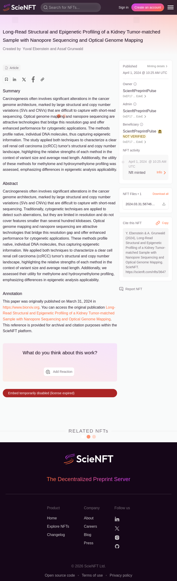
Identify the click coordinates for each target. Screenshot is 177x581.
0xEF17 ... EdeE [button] (133, 96)
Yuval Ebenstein (36, 49)
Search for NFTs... (64, 7)
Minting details (157, 66)
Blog (87, 535)
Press (88, 543)
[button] (145, 204)
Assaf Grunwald (70, 49)
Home (52, 518)
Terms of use (92, 575)
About (89, 518)
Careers (90, 526)
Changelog (56, 535)
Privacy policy (121, 575)
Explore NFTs (58, 526)
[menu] (170, 7)
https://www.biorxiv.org (21, 307)
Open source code (60, 575)
